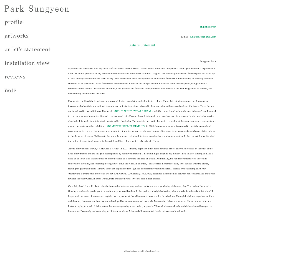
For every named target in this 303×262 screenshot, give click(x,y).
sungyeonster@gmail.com (203, 36)
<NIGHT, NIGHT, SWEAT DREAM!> (133, 111)
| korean (212, 26)
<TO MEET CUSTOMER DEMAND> (126, 126)
